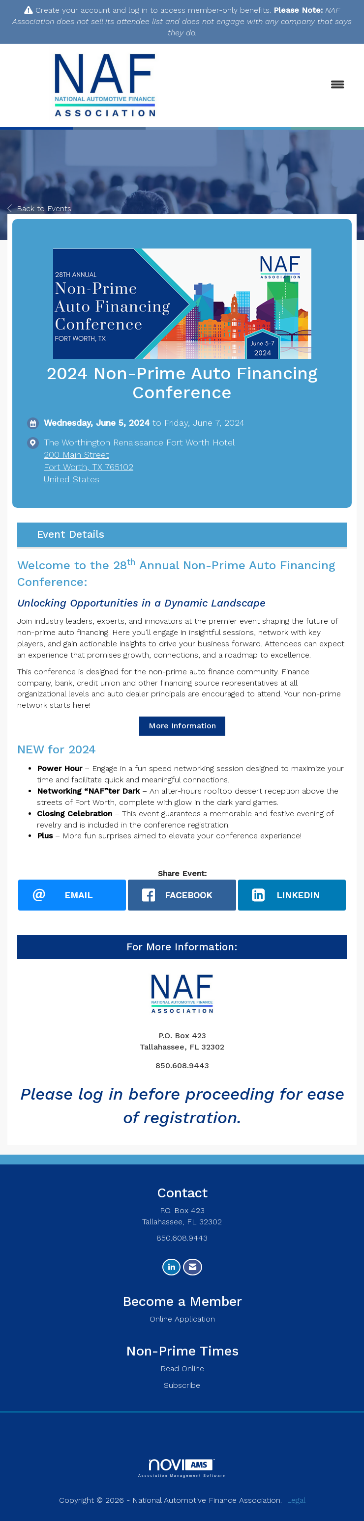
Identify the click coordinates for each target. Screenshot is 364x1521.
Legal (296, 1500)
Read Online (182, 1369)
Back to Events (39, 208)
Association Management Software (182, 1469)
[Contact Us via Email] (192, 1267)
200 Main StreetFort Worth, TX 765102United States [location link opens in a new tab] (88, 467)
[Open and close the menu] (279, 85)
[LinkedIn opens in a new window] (292, 895)
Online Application (182, 1319)
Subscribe (182, 1385)
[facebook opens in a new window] (182, 895)
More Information (182, 725)
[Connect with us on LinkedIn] (171, 1267)
